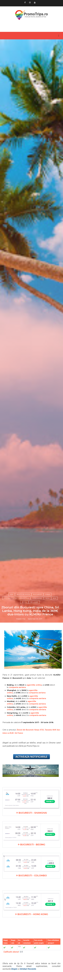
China (47, 594)
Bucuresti (37, 594)
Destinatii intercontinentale (16, 598)
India (47, 598)
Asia (11, 594)
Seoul (24, 602)
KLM (54, 598)
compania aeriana (17, 687)
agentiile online (34, 685)
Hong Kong (37, 598)
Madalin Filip (20, 619)
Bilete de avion (23, 594)
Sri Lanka (34, 602)
